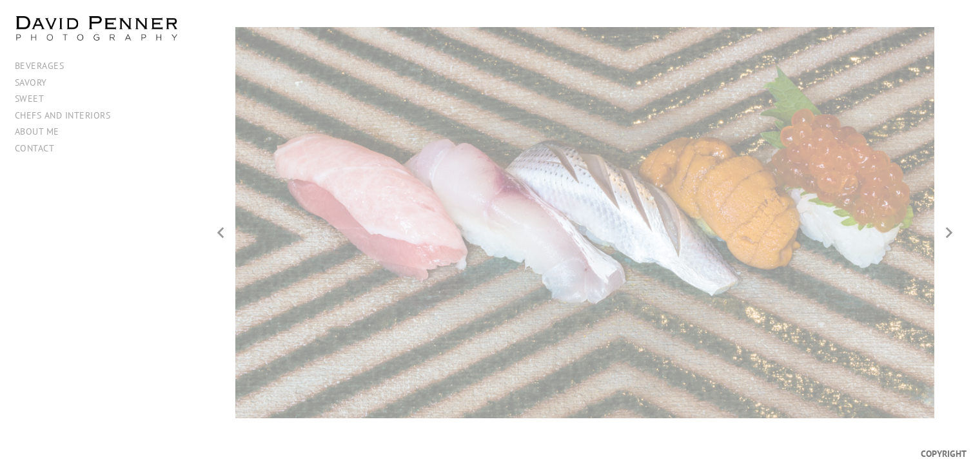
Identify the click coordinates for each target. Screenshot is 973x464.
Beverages (39, 65)
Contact (35, 147)
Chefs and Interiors (63, 115)
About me (37, 131)
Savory (31, 82)
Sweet (29, 98)
